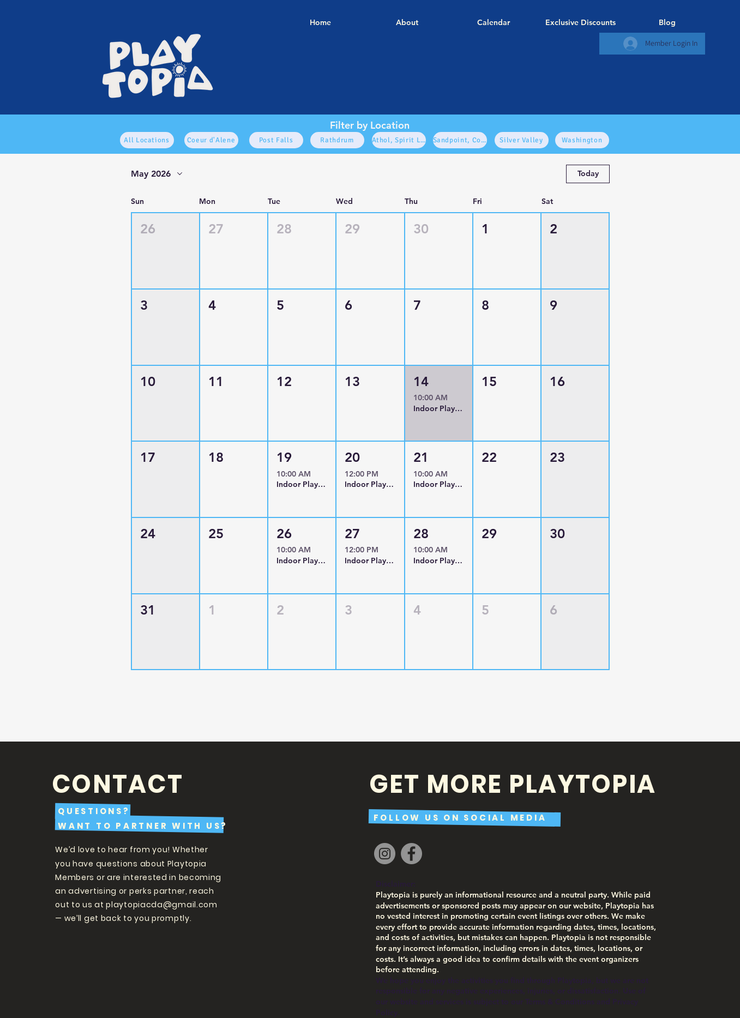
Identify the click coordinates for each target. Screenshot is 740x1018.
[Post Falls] (276, 140)
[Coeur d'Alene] (211, 140)
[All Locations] (147, 140)
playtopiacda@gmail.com (161, 904)
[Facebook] (411, 853)
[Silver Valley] (522, 140)
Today (587, 173)
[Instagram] (384, 853)
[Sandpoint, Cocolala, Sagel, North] (460, 140)
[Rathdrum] (337, 140)
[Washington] (582, 140)
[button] (165, 251)
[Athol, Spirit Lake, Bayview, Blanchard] (399, 140)
